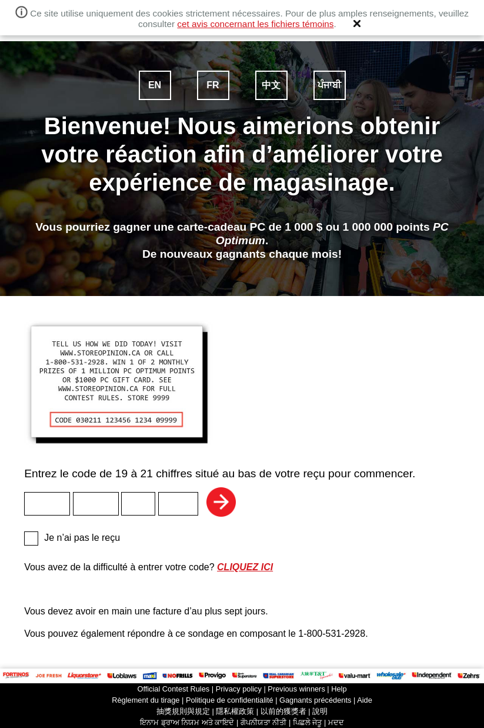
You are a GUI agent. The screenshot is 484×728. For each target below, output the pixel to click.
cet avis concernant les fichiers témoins (255, 24)
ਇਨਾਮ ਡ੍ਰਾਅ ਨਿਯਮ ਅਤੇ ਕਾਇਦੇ (187, 722)
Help (338, 688)
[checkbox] (31, 538)
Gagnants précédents (315, 700)
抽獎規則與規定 (183, 711)
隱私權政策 (235, 711)
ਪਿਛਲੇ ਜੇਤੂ (307, 722)
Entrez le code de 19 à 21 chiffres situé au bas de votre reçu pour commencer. (242, 400)
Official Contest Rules (173, 688)
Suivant (221, 502)
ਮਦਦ (336, 722)
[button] (357, 23)
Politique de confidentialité (229, 700)
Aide (364, 700)
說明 (320, 711)
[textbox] (47, 504)
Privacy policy (239, 688)
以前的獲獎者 (283, 711)
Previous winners (296, 688)
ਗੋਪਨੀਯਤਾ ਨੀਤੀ (264, 722)
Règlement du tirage (145, 700)
